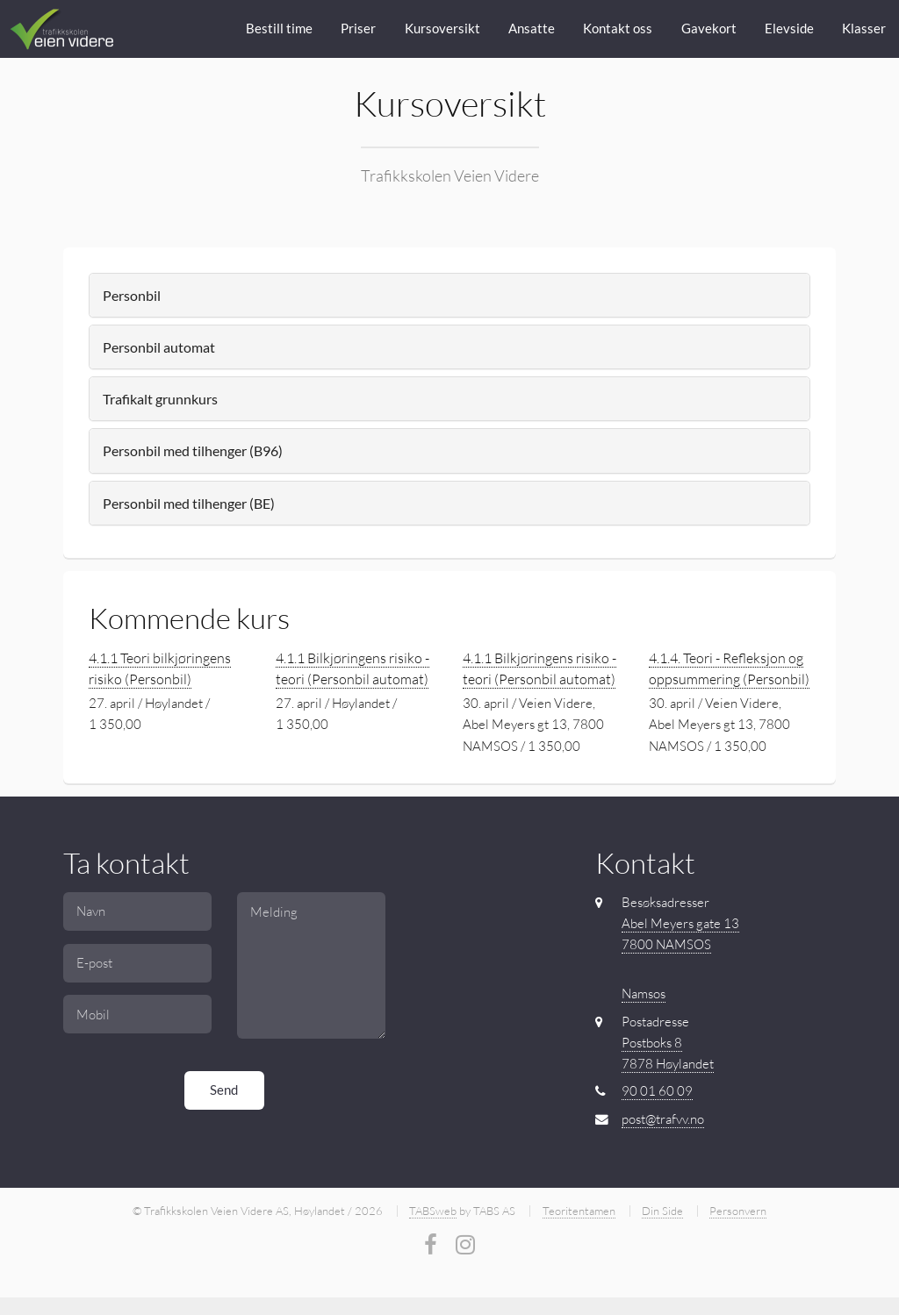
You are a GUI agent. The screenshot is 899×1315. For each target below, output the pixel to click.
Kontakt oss (617, 28)
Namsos (643, 993)
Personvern (737, 1211)
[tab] (449, 295)
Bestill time (279, 28)
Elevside (789, 28)
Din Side (662, 1211)
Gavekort (709, 28)
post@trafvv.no (663, 1119)
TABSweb (433, 1211)
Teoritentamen (579, 1211)
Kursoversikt (442, 28)
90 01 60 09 (657, 1091)
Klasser (864, 28)
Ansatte (531, 28)
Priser (358, 28)
